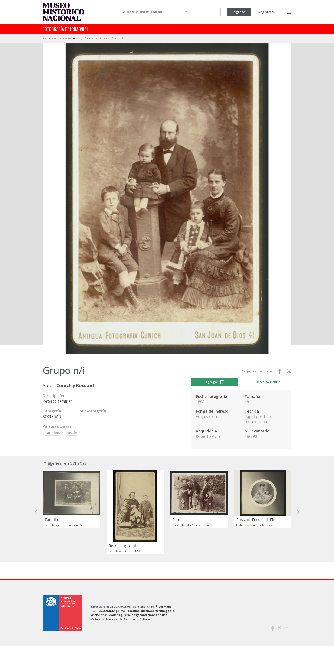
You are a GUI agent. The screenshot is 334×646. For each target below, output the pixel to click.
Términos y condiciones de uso (145, 615)
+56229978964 (106, 611)
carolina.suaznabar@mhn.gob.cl (151, 611)
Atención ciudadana (105, 615)
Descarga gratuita (268, 382)
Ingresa (238, 11)
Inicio (76, 38)
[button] (36, 512)
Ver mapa (163, 606)
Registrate (266, 12)
